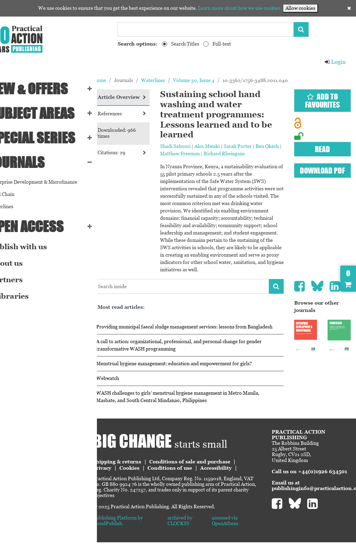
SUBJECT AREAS (47, 113)
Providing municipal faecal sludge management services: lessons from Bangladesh (196, 337)
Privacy (127, 482)
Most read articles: (146, 314)
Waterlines (17, 206)
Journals (32, 162)
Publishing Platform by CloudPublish (143, 535)
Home (124, 80)
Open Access (42, 226)
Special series (48, 137)
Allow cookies (300, 8)
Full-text (221, 43)
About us (21, 263)
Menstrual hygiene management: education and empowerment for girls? (199, 378)
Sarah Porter (256, 146)
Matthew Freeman (216, 153)
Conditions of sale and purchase (214, 476)
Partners (21, 280)
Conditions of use (194, 482)
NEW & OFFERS (44, 88)
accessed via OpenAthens (238, 535)
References (144, 119)
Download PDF (325, 170)
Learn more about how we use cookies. (240, 8)
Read (325, 149)
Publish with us (33, 247)
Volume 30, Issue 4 (218, 80)
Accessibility (241, 482)
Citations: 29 (144, 158)
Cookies (154, 482)
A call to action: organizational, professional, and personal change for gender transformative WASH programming (195, 359)
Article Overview (144, 100)
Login (334, 62)
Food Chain (17, 194)
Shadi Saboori (194, 146)
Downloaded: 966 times (142, 139)
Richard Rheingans (260, 153)
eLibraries (24, 296)
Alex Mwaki (225, 146)
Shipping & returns (142, 476)
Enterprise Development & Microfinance (49, 182)
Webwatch (132, 393)
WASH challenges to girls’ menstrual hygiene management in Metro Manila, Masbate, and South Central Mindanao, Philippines (202, 411)
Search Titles (185, 43)
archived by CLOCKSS (197, 535)
